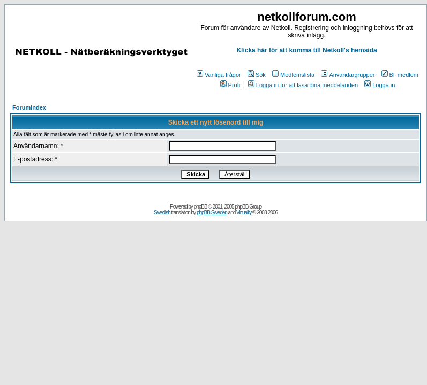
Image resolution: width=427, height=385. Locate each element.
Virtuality (243, 212)
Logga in (379, 85)
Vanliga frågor (219, 75)
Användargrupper (347, 75)
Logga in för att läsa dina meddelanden (303, 85)
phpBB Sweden (212, 212)
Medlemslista (293, 75)
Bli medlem (399, 75)
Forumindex (29, 107)
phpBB (200, 207)
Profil (231, 85)
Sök (257, 75)
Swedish (162, 212)
